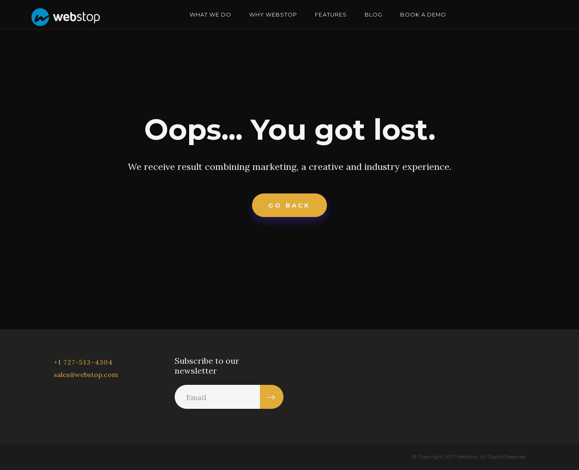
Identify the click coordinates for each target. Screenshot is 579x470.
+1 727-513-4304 (83, 362)
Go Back (289, 205)
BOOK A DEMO (423, 14)
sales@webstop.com (86, 374)
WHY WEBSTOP (273, 14)
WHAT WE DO (210, 14)
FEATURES (330, 14)
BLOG (373, 14)
